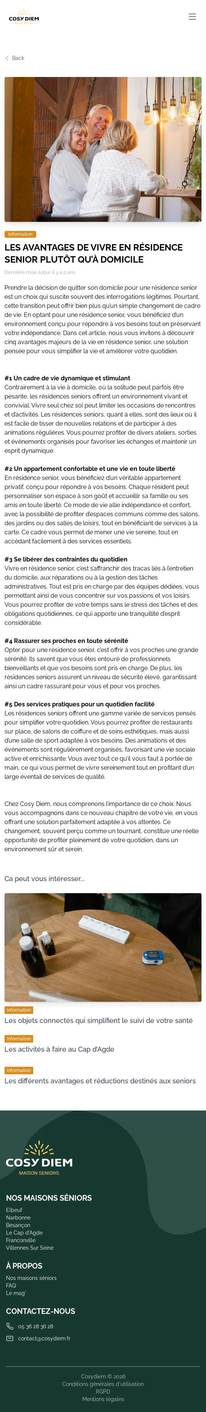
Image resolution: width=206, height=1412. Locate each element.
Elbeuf (14, 1210)
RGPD (103, 1392)
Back (15, 58)
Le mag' (16, 1293)
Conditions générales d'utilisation (103, 1384)
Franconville (20, 1240)
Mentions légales (103, 1399)
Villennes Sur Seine (30, 1248)
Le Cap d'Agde (24, 1233)
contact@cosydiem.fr (44, 1338)
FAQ (11, 1286)
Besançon (18, 1225)
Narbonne (18, 1218)
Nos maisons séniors (31, 1278)
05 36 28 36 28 (35, 1326)
